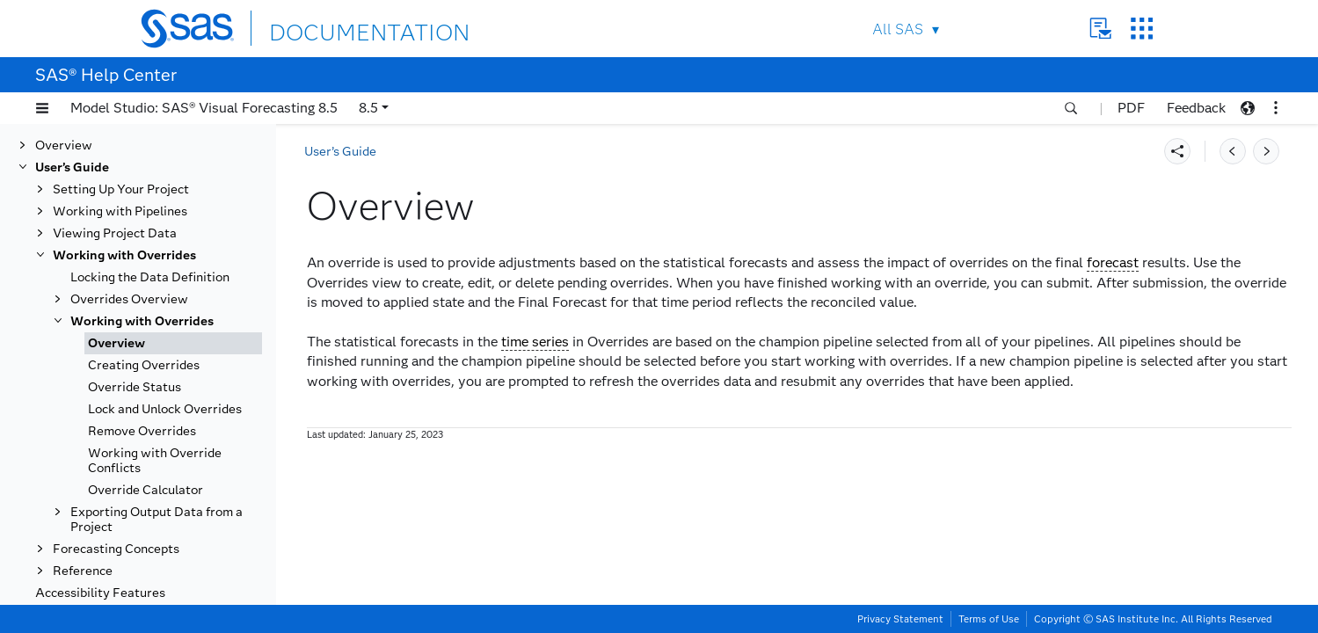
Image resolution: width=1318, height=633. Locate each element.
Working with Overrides (124, 255)
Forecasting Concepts (116, 549)
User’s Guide (72, 167)
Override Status (134, 387)
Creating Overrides (144, 365)
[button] (42, 108)
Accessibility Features (100, 593)
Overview (63, 145)
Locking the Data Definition (149, 277)
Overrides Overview (129, 299)
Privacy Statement (900, 619)
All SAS (897, 29)
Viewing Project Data (115, 233)
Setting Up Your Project (121, 189)
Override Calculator (145, 490)
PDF (1131, 107)
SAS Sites (1142, 29)
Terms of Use (988, 619)
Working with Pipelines (120, 211)
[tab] (173, 343)
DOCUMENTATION (333, 27)
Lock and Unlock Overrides (165, 409)
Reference (83, 571)
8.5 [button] (368, 107)
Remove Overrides (142, 431)
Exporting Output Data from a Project (156, 520)
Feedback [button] (1196, 107)
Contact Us (1100, 29)
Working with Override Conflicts (155, 461)
